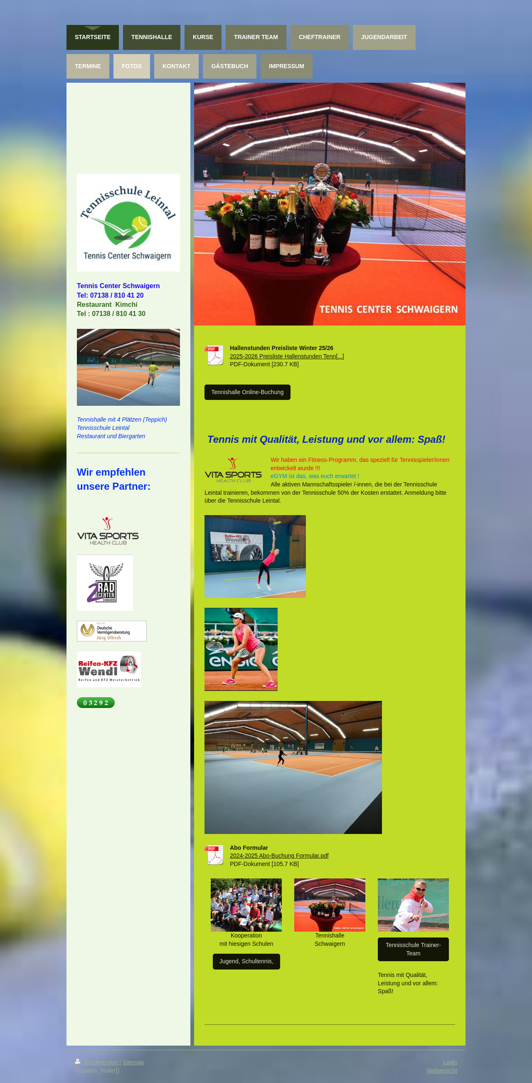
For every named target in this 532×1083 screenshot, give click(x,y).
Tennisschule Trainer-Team (413, 949)
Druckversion (97, 1062)
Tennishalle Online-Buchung (247, 392)
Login (450, 1062)
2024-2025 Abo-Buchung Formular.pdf (279, 855)
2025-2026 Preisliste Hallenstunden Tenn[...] (287, 356)
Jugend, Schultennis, (246, 961)
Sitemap (133, 1062)
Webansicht (442, 1070)
